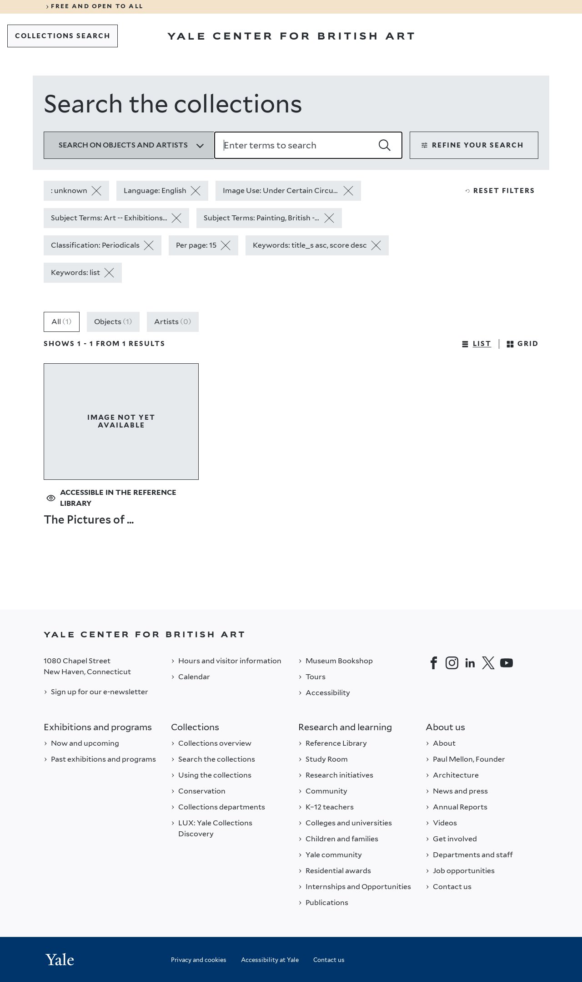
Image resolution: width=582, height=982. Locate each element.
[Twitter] (488, 663)
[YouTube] (506, 663)
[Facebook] (433, 663)
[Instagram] (452, 663)
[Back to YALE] (291, 634)
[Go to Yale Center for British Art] (290, 36)
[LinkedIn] (470, 663)
